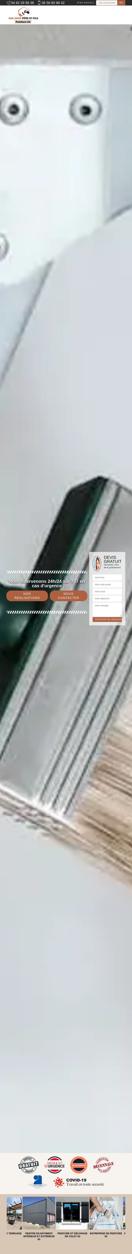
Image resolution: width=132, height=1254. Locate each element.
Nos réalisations (27, 596)
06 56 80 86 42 (50, 3)
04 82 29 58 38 (20, 3)
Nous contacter (68, 596)
